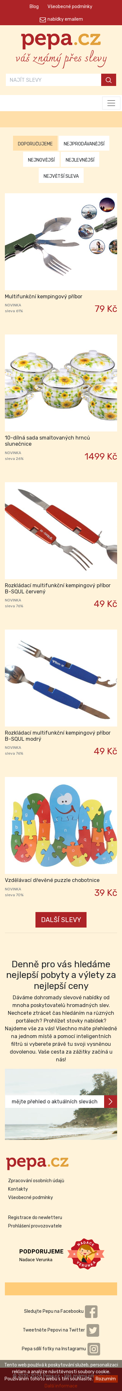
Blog (34, 6)
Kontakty (18, 1189)
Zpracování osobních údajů (36, 1181)
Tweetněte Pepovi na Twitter (61, 1330)
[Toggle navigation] (111, 103)
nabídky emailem (65, 19)
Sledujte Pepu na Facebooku (61, 1311)
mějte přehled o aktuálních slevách (64, 1101)
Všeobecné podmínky (69, 6)
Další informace (61, 1386)
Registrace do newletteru (35, 1217)
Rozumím (106, 1379)
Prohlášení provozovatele (35, 1226)
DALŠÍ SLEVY (61, 920)
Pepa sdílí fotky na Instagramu (61, 1349)
